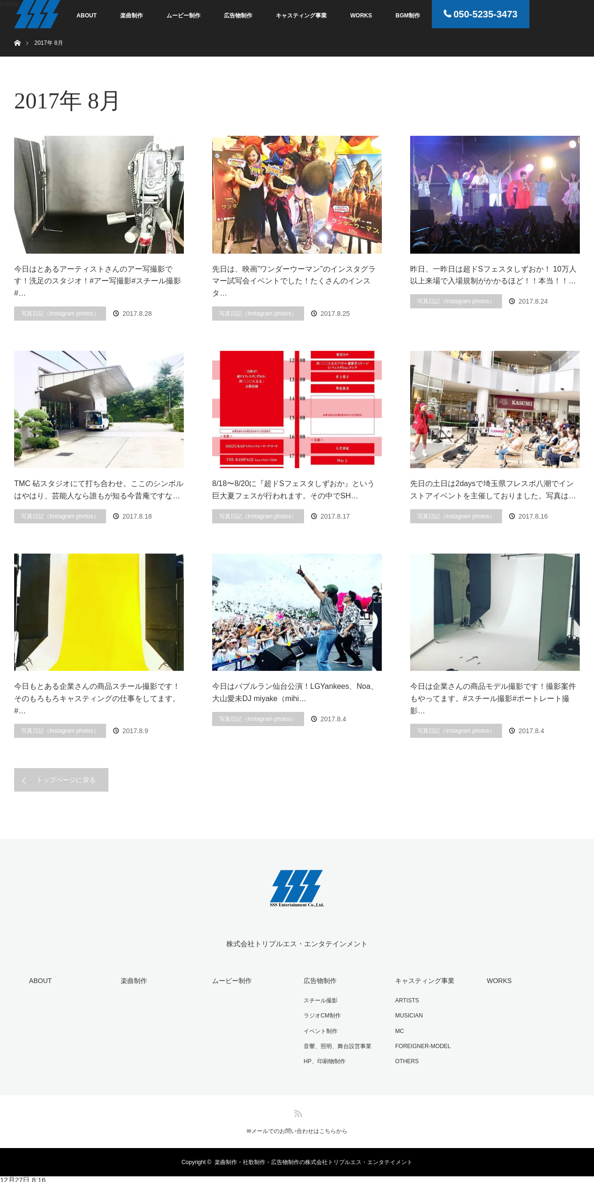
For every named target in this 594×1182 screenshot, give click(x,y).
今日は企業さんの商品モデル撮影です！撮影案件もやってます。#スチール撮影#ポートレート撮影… (493, 698)
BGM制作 (408, 15)
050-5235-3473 (486, 14)
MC (398, 1029)
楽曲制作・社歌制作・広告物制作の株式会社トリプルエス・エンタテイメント (313, 1160)
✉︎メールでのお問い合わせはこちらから (297, 1129)
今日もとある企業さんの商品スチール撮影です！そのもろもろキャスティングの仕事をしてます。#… (97, 698)
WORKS (361, 15)
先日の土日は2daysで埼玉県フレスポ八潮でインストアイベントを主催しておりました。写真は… (493, 489)
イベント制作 (320, 1029)
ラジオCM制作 (321, 1014)
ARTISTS (406, 1000)
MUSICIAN (408, 1014)
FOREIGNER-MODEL (422, 1044)
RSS (297, 1110)
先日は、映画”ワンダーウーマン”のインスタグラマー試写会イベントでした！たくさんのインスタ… (294, 281)
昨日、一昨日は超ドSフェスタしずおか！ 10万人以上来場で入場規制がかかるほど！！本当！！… (493, 275)
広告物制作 (238, 15)
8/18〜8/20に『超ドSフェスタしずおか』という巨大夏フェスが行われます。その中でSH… (293, 489)
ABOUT (86, 15)
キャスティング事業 (301, 15)
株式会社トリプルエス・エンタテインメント (297, 944)
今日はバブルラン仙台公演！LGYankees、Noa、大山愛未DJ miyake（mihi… (295, 692)
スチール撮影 (320, 1000)
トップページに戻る (66, 780)
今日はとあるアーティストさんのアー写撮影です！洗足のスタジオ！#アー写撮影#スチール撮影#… (97, 281)
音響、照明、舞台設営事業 (337, 1044)
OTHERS (406, 1059)
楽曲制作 (131, 15)
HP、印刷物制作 (324, 1059)
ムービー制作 (183, 15)
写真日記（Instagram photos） (60, 313)
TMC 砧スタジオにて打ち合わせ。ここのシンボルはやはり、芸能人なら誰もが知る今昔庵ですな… (98, 489)
